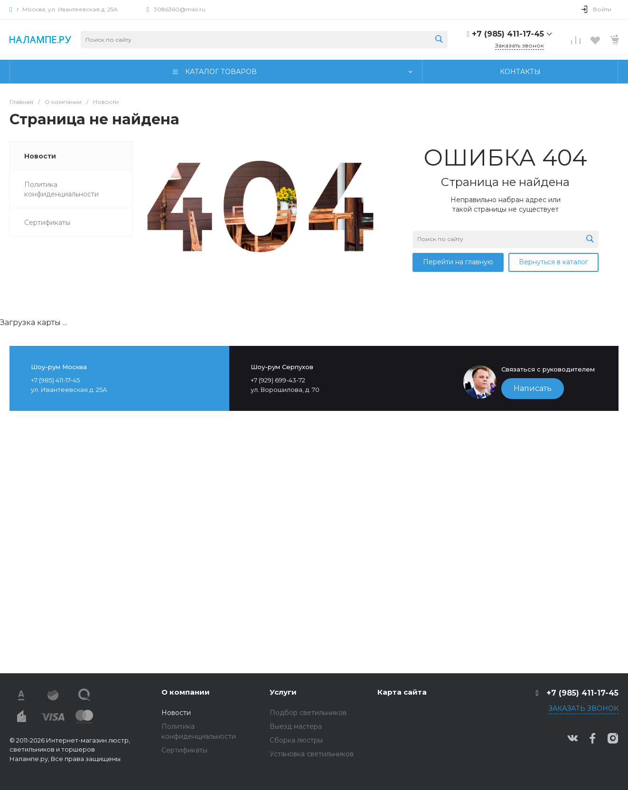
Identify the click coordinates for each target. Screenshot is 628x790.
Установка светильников (312, 754)
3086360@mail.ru (180, 9)
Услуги (283, 692)
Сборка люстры (296, 740)
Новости (176, 712)
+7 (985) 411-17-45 (508, 33)
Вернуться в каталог (553, 262)
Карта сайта (402, 692)
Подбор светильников (308, 712)
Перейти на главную (458, 262)
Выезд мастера (296, 726)
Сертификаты (184, 750)
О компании (185, 692)
